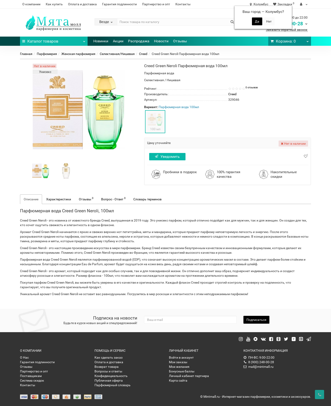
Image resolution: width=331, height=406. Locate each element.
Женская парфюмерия (78, 54)
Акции (118, 41)
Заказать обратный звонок (287, 30)
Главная (26, 54)
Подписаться (256, 320)
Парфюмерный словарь (112, 385)
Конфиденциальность (111, 376)
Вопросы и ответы (108, 371)
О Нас (24, 357)
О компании (31, 4)
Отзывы (180, 41)
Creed (143, 54)
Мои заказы (178, 362)
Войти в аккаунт (181, 357)
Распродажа (138, 41)
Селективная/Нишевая (117, 54)
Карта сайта (178, 380)
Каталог (53, 40)
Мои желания (179, 367)
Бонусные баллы (181, 371)
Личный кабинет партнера (189, 376)
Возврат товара (106, 367)
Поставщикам (31, 376)
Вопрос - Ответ (113, 199)
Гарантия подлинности (119, 4)
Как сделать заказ (108, 357)
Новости (161, 41)
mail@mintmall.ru (258, 367)
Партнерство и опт (156, 4)
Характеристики (58, 199)
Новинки (100, 41)
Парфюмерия (47, 54)
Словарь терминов (147, 199)
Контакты (183, 4)
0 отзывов (251, 87)
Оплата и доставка (82, 4)
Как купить (54, 4)
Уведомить (167, 156)
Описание (31, 199)
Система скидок (32, 380)
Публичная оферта (108, 380)
